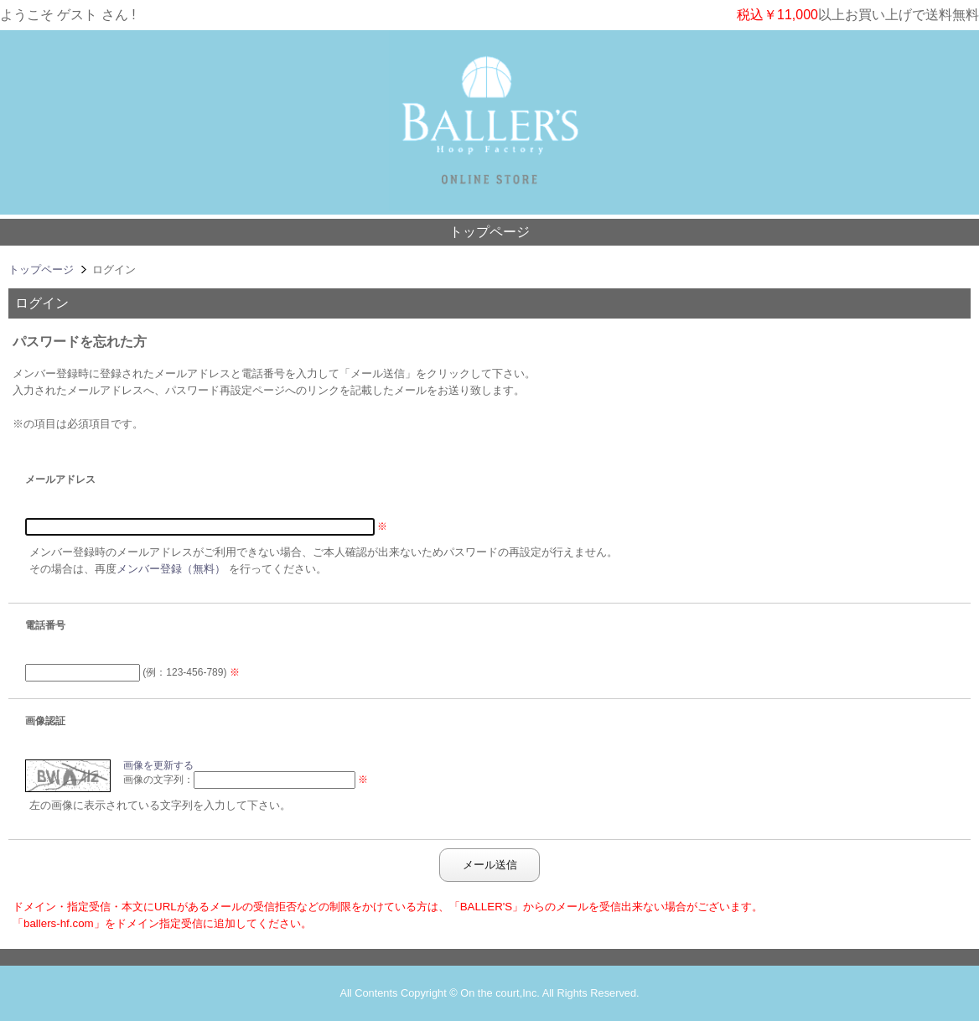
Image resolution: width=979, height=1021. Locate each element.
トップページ (489, 232)
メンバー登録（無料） (171, 568)
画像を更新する (158, 765)
